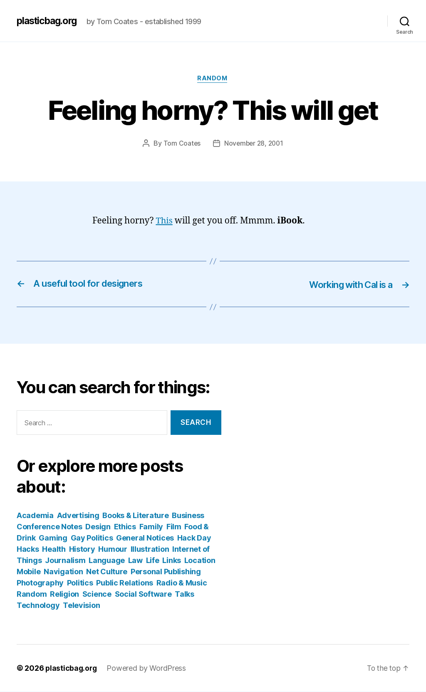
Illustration (150, 549)
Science (96, 594)
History (82, 549)
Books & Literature (135, 515)
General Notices (145, 538)
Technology (38, 605)
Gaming (53, 538)
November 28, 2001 (254, 144)
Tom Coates (180, 144)
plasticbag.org (49, 21)
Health (53, 549)
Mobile (28, 572)
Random (213, 79)
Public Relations (124, 583)
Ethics (125, 527)
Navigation (63, 572)
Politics (80, 583)
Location (199, 560)
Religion (64, 594)
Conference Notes (49, 527)
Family (151, 527)
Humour (112, 549)
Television (81, 605)
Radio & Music (181, 583)
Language (107, 560)
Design (97, 527)
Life (152, 560)
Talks (184, 594)
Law (135, 560)
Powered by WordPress (148, 668)
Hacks (28, 549)
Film (173, 527)
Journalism (65, 560)
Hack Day (194, 538)
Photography (40, 583)
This (164, 221)
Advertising (78, 515)
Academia (35, 515)
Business (188, 515)
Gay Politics (92, 538)
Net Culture (106, 572)
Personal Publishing (166, 572)
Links (171, 560)
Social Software (143, 594)
